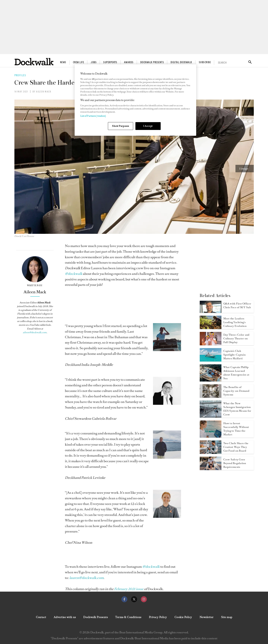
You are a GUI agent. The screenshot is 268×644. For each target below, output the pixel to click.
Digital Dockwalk (181, 62)
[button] (244, 168)
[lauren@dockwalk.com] (86, 577)
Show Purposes (120, 126)
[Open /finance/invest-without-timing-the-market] (210, 436)
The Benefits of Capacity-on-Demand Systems (236, 390)
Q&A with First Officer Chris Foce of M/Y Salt (237, 305)
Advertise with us (65, 617)
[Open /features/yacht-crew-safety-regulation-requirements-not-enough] (210, 469)
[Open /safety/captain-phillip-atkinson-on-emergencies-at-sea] (210, 380)
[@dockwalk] (73, 273)
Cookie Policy (183, 617)
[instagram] (144, 599)
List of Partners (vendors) (93, 115)
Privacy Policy (158, 617)
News (63, 62)
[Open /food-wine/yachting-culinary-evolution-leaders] (210, 328)
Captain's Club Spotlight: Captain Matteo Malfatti (234, 354)
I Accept (148, 126)
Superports (110, 62)
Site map (226, 617)
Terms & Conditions (128, 617)
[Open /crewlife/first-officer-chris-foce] (210, 312)
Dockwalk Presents (152, 62)
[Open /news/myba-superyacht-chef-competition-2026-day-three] (210, 344)
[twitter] (134, 599)
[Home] (34, 61)
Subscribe (205, 62)
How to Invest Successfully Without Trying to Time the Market (236, 429)
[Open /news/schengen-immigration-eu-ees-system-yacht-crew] (210, 416)
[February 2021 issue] (128, 589)
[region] (135, 100)
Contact (41, 617)
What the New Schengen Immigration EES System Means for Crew (237, 409)
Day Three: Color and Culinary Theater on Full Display (236, 338)
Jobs (94, 62)
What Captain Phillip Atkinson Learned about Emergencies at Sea (236, 372)
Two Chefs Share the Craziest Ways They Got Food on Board (236, 447)
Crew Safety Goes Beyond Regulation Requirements (234, 463)
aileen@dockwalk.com (35, 332)
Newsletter (207, 617)
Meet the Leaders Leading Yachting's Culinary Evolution (234, 322)
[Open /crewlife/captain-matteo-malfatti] (210, 360)
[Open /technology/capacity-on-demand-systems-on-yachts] (210, 396)
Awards (129, 62)
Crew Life (78, 62)
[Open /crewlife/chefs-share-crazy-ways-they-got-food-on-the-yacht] (210, 452)
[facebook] (124, 599)
